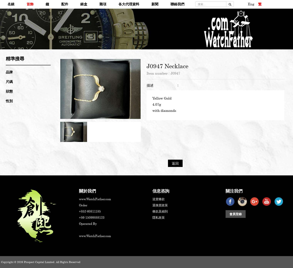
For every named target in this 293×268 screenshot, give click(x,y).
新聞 (154, 4)
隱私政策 (158, 217)
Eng (251, 4)
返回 (175, 163)
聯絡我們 (177, 4)
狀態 (9, 91)
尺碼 (9, 82)
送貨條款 (158, 199)
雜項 (102, 4)
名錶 (11, 4)
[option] (100, 89)
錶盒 (83, 4)
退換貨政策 (160, 205)
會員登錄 (235, 214)
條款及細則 (160, 211)
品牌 (9, 72)
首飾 (30, 4)
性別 (9, 101)
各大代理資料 (128, 4)
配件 (64, 4)
